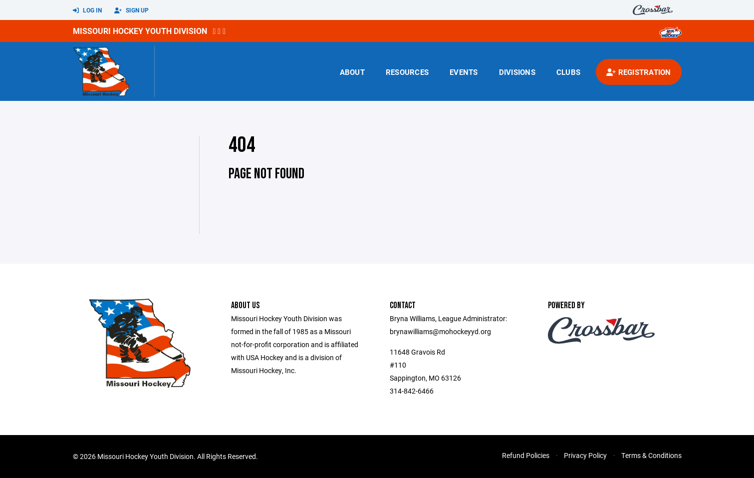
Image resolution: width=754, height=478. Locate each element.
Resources (407, 72)
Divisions (517, 72)
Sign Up (131, 10)
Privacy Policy (585, 455)
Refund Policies (525, 455)
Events (464, 72)
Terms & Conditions (651, 455)
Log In (87, 10)
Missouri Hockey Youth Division (140, 30)
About (352, 72)
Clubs (568, 72)
